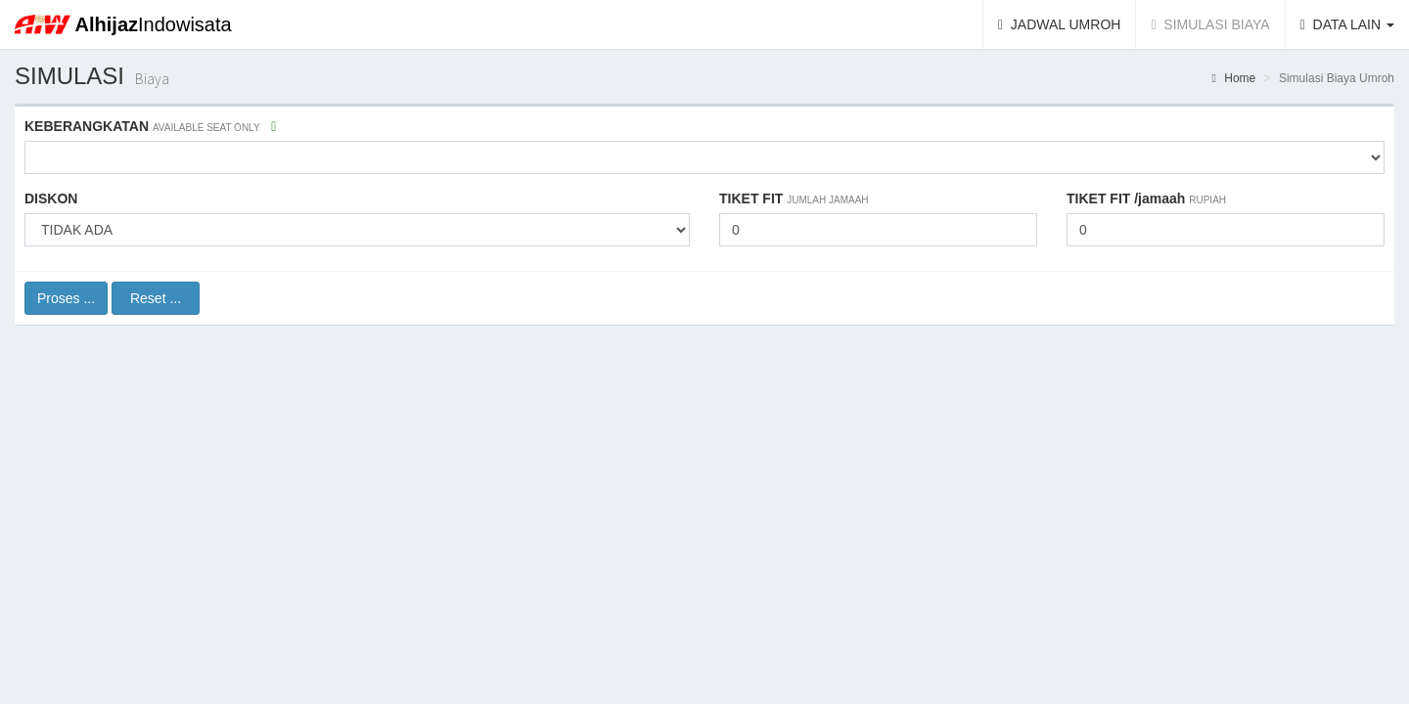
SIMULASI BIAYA (1217, 23)
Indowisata (153, 24)
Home (1234, 78)
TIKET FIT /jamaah (1146, 198)
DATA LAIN (1347, 24)
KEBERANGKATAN (150, 126)
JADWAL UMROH (1066, 23)
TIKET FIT (794, 198)
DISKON (50, 198)
